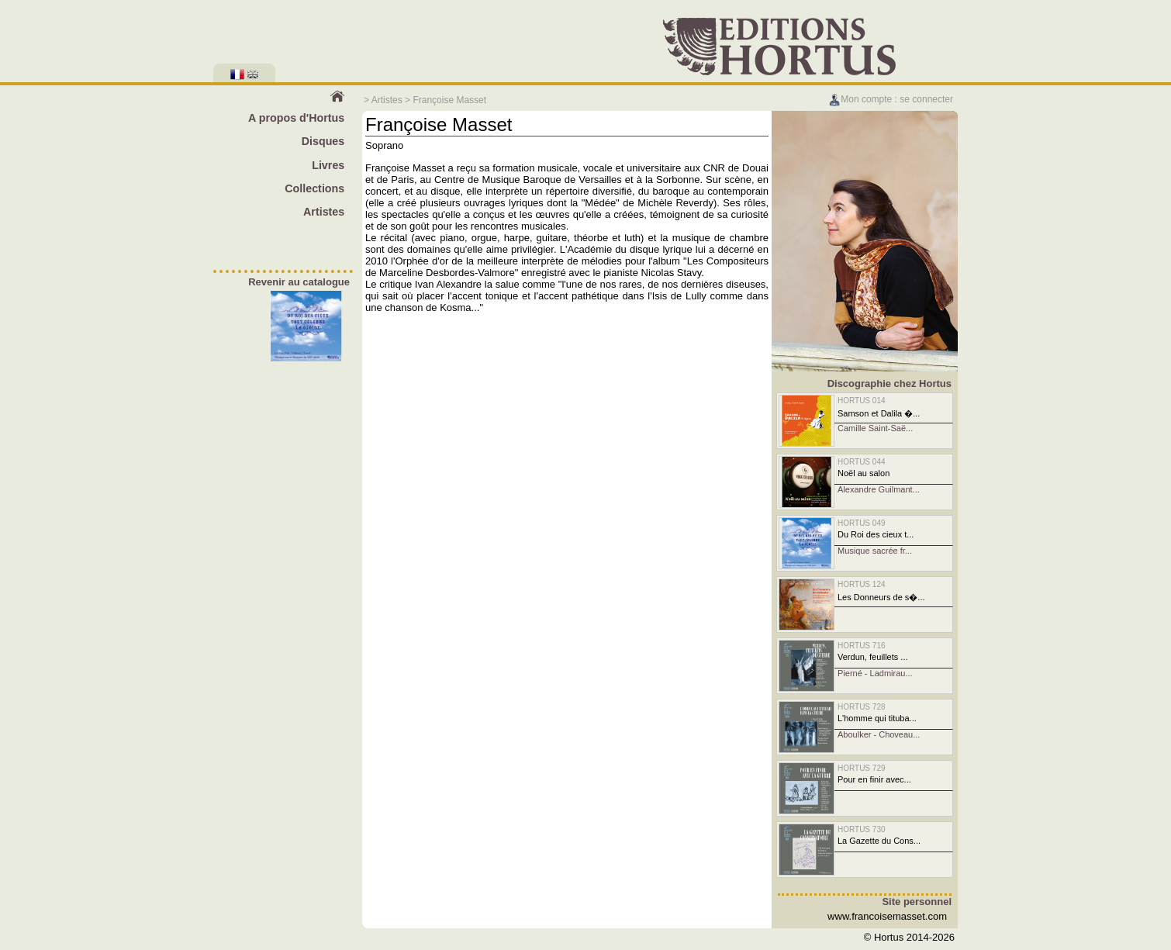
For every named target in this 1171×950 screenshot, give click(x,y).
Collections (314, 188)
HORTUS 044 (862, 462)
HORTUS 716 (862, 645)
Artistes (386, 100)
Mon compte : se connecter (890, 99)
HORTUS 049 (862, 523)
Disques (323, 141)
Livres (328, 165)
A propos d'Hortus (296, 118)
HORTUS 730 (862, 829)
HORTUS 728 (862, 707)
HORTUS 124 (862, 584)
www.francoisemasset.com (887, 916)
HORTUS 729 (862, 768)
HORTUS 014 (862, 400)
